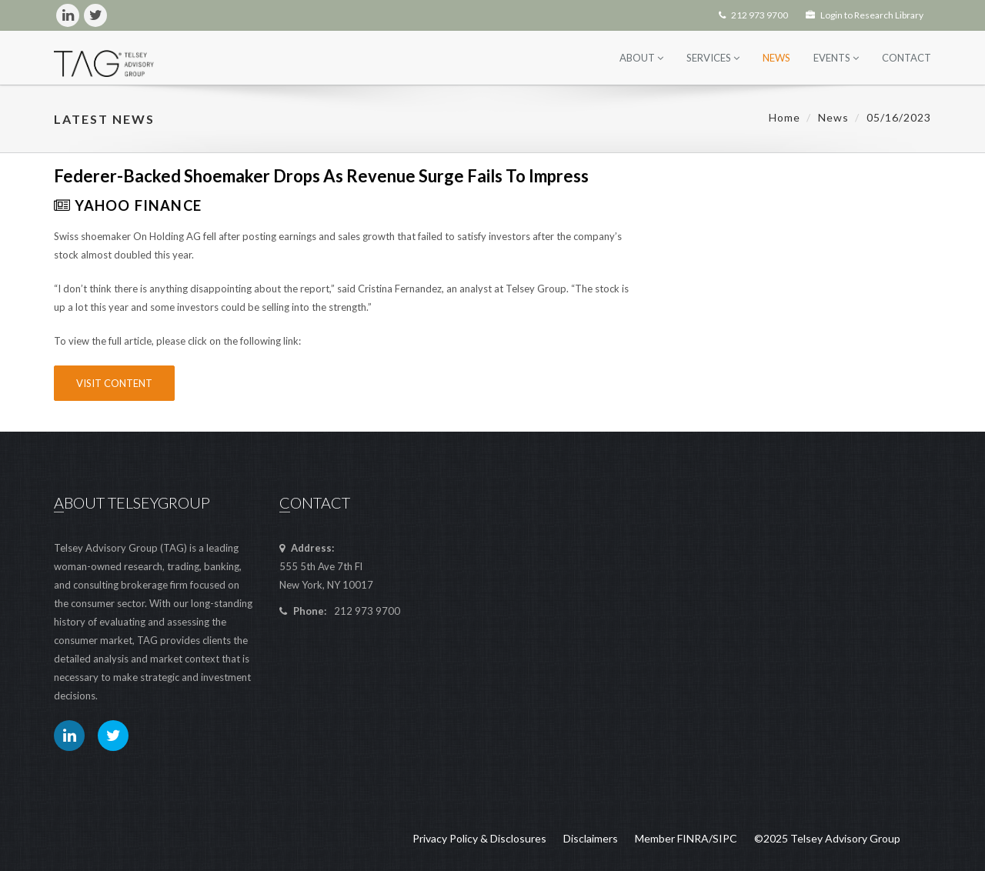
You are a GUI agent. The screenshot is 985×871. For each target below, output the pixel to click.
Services (713, 58)
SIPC (725, 838)
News (776, 58)
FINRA (693, 838)
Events (836, 58)
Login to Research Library (864, 15)
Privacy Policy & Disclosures (479, 838)
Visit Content (114, 383)
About (641, 58)
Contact (906, 58)
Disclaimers (590, 838)
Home (784, 117)
